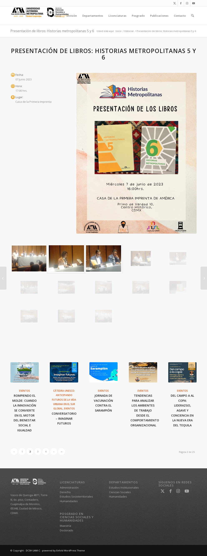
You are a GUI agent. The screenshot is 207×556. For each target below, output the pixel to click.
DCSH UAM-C (33, 550)
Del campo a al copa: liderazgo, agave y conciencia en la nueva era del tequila (182, 410)
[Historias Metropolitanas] (136, 153)
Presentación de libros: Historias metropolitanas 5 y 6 (52, 31)
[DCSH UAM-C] (41, 15)
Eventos (24, 390)
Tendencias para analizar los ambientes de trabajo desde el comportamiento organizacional (144, 410)
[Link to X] (175, 3)
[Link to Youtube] (193, 3)
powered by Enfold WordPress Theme (63, 550)
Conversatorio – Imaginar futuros (64, 418)
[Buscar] (192, 15)
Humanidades (69, 501)
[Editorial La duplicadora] (3, 278)
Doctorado (66, 530)
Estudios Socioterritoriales (76, 496)
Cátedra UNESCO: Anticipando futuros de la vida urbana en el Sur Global (64, 399)
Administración (69, 487)
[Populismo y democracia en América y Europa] (204, 278)
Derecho (65, 492)
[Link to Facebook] (181, 3)
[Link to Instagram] (187, 3)
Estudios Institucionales (124, 487)
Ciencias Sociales (120, 492)
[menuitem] (57, 15)
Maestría (65, 526)
